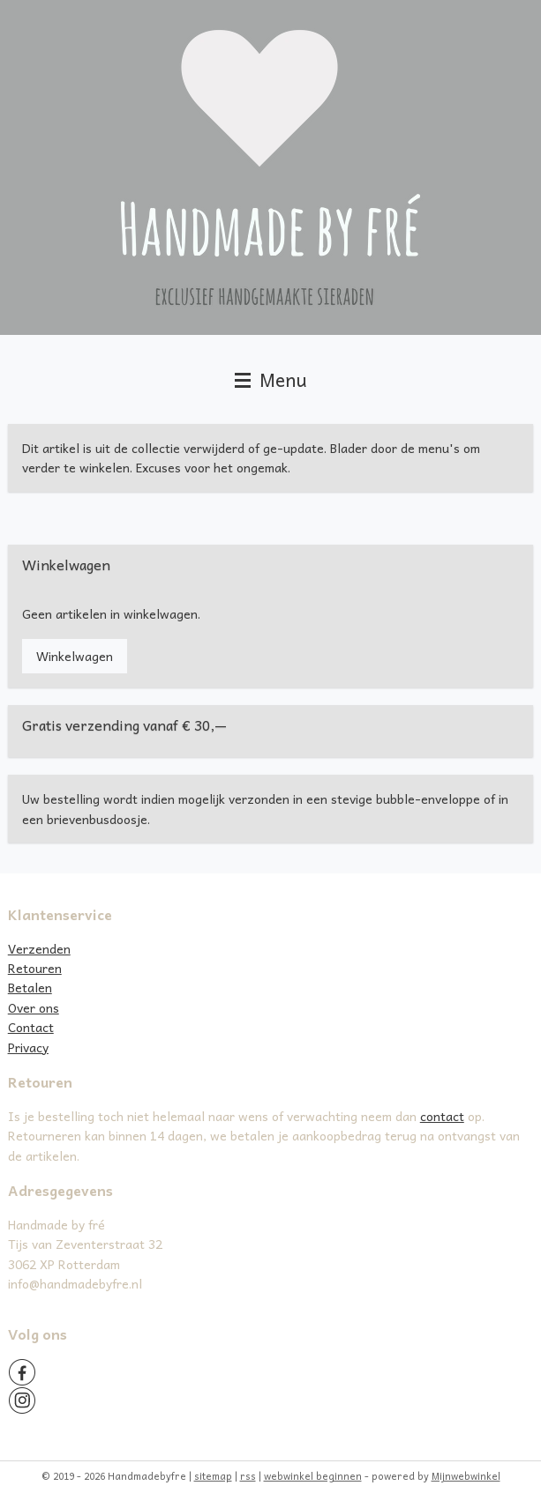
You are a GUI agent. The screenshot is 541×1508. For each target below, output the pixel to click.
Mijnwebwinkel (466, 1475)
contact (442, 1115)
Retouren (35, 967)
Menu (271, 379)
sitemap (213, 1475)
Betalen (30, 987)
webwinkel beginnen (313, 1475)
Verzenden (39, 948)
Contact (31, 1026)
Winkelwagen (74, 655)
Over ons (33, 1007)
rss (248, 1475)
